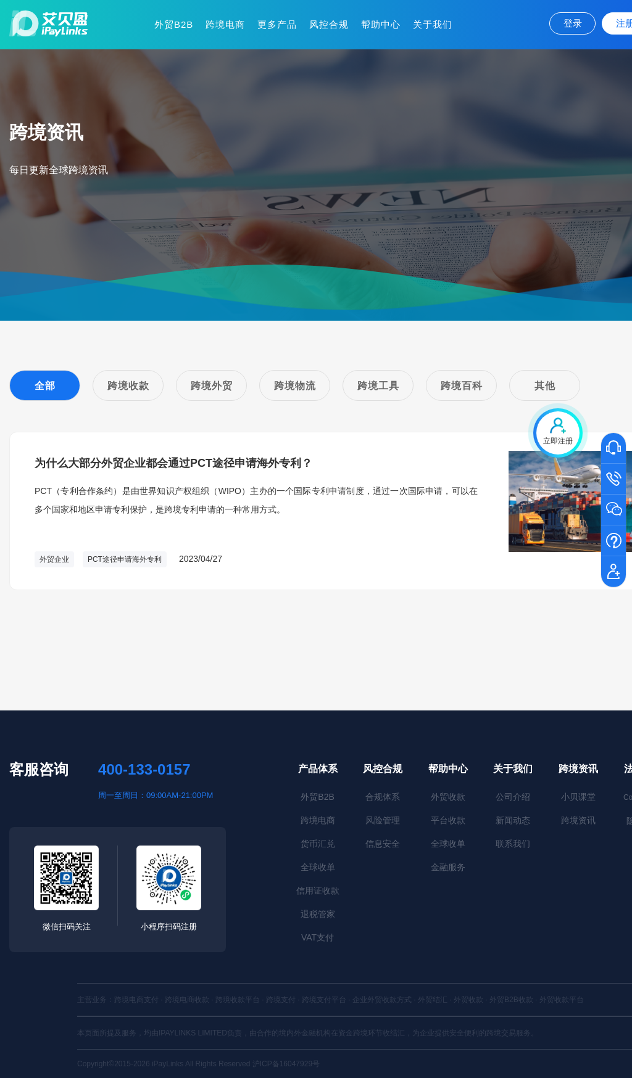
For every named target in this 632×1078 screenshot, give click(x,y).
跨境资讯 (578, 768)
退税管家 (318, 914)
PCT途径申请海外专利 (125, 559)
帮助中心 (381, 24)
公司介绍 (513, 797)
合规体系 (382, 797)
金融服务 (448, 867)
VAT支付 (317, 937)
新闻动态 (513, 820)
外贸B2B (173, 24)
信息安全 (382, 844)
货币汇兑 (318, 844)
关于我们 (432, 24)
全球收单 (318, 867)
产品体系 (318, 768)
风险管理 (382, 820)
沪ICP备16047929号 (286, 1063)
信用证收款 (317, 890)
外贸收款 (448, 797)
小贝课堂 (578, 797)
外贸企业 (54, 559)
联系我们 (513, 844)
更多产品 (277, 24)
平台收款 (448, 820)
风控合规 (329, 24)
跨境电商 (225, 24)
